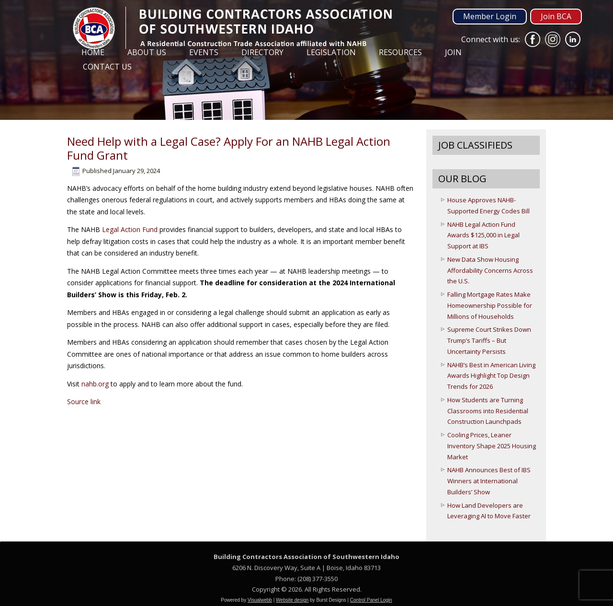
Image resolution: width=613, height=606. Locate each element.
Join (453, 52)
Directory (262, 52)
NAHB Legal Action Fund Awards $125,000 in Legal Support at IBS (483, 235)
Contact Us (107, 66)
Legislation (331, 52)
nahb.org (95, 383)
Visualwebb (260, 600)
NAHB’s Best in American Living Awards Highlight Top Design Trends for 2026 (491, 376)
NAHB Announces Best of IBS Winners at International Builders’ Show (489, 481)
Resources (400, 52)
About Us (146, 52)
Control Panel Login (371, 600)
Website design (292, 600)
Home (92, 52)
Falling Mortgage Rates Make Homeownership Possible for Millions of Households (489, 305)
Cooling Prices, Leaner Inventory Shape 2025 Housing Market (491, 446)
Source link (84, 401)
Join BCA (556, 16)
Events (203, 52)
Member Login (489, 16)
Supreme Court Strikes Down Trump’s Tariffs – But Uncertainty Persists (489, 340)
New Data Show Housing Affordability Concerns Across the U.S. (490, 270)
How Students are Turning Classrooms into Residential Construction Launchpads (487, 411)
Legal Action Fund (130, 229)
